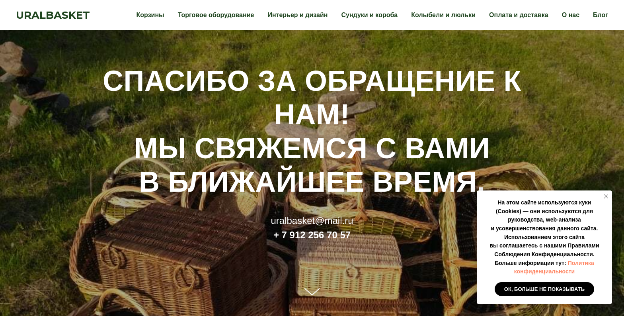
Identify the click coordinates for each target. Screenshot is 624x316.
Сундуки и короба (369, 15)
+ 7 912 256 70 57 (312, 235)
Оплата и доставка (518, 15)
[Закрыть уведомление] (606, 196)
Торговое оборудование (216, 15)
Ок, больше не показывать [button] (544, 289)
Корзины (150, 15)
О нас (570, 15)
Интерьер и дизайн (297, 15)
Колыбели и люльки (443, 15)
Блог (600, 15)
